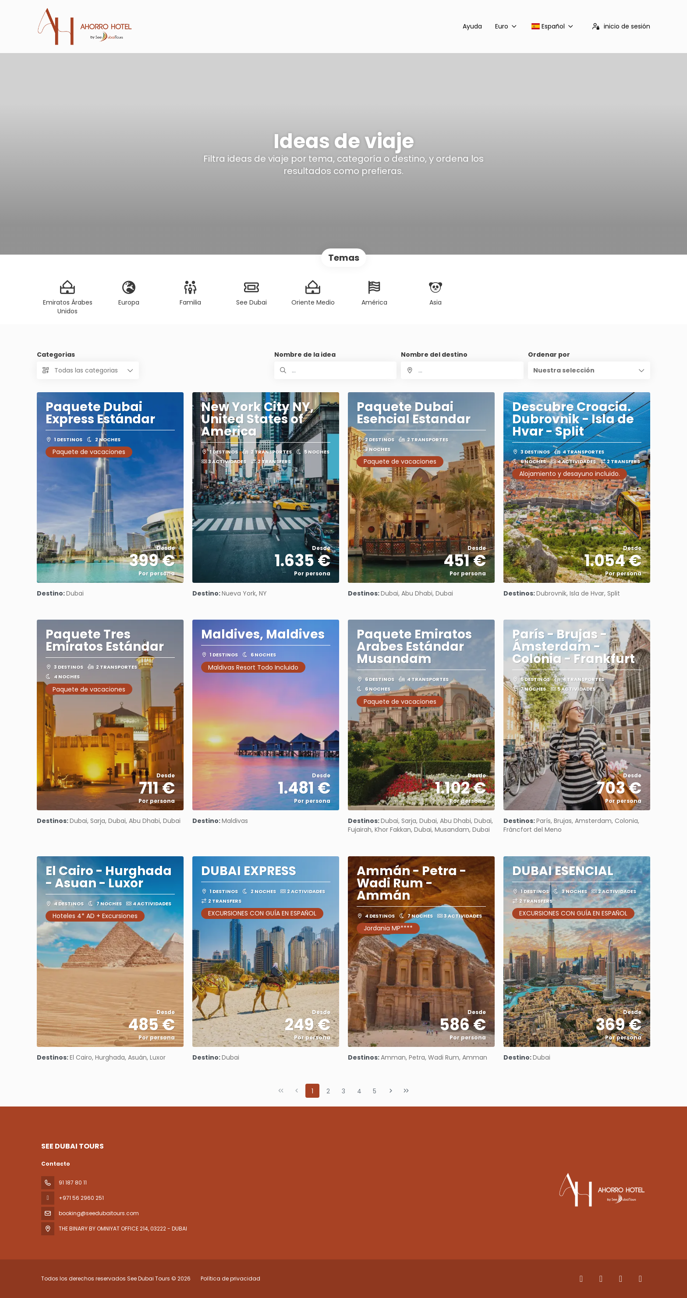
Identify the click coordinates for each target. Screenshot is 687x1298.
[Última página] (406, 1091)
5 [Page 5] (374, 1091)
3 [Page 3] (343, 1091)
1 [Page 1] (312, 1091)
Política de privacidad (230, 1278)
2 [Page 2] (328, 1091)
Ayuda (472, 26)
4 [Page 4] (359, 1091)
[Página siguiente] (391, 1091)
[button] (589, 370)
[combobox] (462, 370)
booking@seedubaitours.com (99, 1213)
